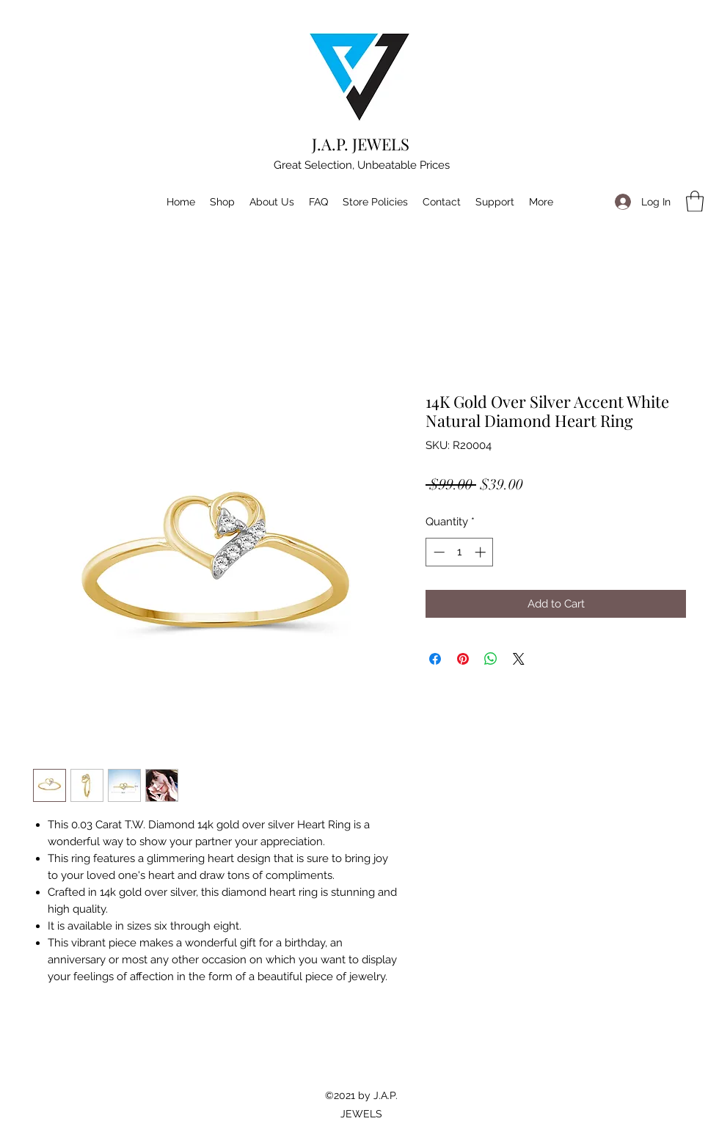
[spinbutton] (460, 552)
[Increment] (482, 552)
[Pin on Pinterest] (463, 659)
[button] (695, 201)
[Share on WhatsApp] (491, 659)
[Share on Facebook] (435, 659)
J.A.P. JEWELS (360, 144)
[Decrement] (438, 552)
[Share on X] (519, 659)
